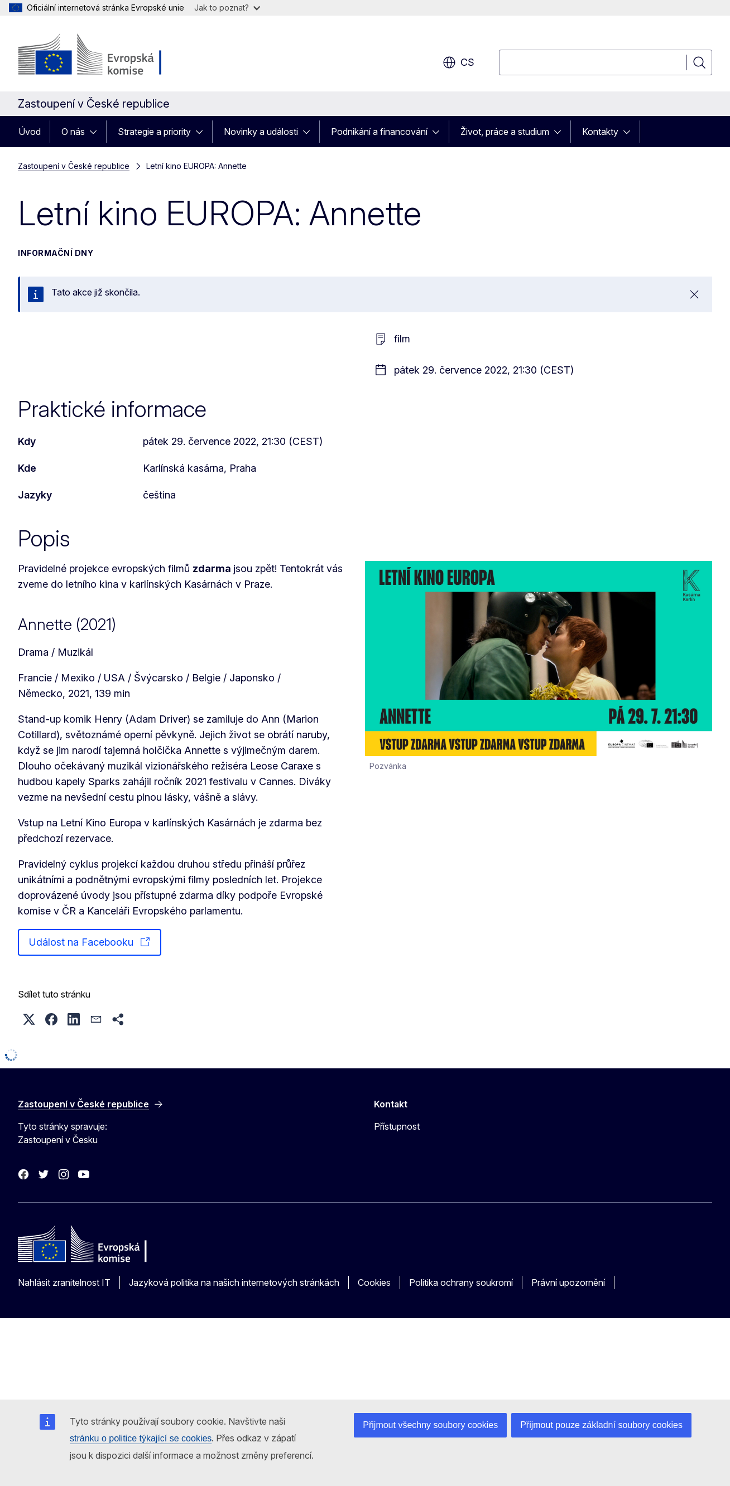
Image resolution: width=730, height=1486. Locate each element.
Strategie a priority (154, 131)
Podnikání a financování (379, 131)
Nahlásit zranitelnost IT (64, 1282)
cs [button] (458, 62)
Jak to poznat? (227, 7)
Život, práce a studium (504, 131)
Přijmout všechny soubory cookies (430, 1425)
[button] (29, 1019)
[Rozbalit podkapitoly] (96, 131)
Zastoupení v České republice (73, 166)
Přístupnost (397, 1126)
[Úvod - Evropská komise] (108, 55)
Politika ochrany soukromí (461, 1282)
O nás (73, 131)
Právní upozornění (568, 1282)
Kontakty (600, 131)
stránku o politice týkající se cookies (141, 1438)
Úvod (29, 131)
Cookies (374, 1282)
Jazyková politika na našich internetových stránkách (234, 1282)
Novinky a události (261, 131)
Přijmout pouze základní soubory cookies (601, 1425)
